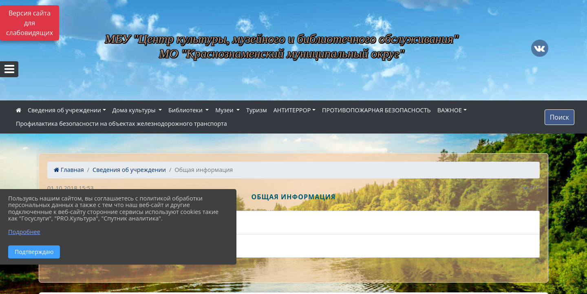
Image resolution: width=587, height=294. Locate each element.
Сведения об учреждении (64, 110)
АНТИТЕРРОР (292, 110)
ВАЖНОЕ (449, 110)
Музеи (225, 110)
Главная (69, 170)
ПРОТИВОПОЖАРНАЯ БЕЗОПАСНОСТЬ (376, 110)
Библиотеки (186, 110)
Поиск (559, 117)
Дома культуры (135, 110)
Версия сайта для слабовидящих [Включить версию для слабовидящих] (29, 23)
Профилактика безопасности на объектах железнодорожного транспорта (121, 123)
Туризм (256, 110)
